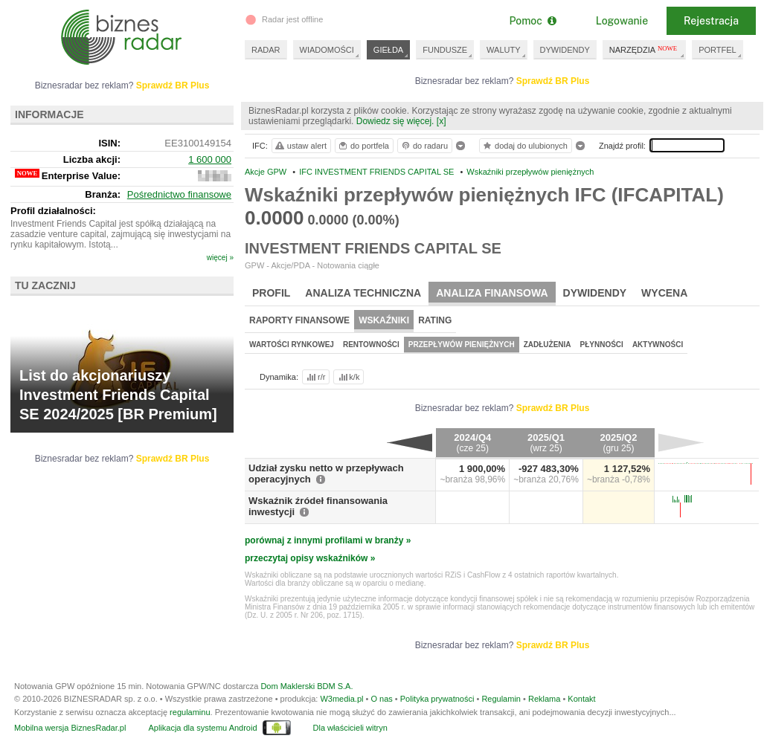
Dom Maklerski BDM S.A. (306, 686)
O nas (381, 698)
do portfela (363, 146)
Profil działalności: (53, 210)
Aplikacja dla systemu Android (202, 727)
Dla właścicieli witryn (350, 727)
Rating (435, 320)
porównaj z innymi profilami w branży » (328, 540)
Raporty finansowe (299, 320)
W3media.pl (341, 698)
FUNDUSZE (445, 49)
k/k (348, 377)
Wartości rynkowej (291, 344)
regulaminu (190, 712)
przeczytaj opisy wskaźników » (310, 558)
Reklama (544, 698)
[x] (441, 121)
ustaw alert (300, 146)
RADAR (265, 49)
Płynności (601, 344)
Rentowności (371, 344)
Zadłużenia (547, 344)
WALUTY (503, 49)
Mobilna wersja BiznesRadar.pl (70, 727)
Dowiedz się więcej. (395, 121)
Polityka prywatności (437, 698)
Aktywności (657, 344)
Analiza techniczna (363, 293)
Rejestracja (711, 21)
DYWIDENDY (565, 49)
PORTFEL (717, 49)
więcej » (220, 257)
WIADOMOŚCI (327, 49)
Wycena (664, 293)
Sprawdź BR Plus (553, 81)
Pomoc (532, 21)
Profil (271, 293)
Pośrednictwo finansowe (179, 194)
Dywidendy (595, 293)
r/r (314, 377)
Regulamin (501, 698)
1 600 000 (209, 159)
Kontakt (581, 698)
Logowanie (622, 21)
